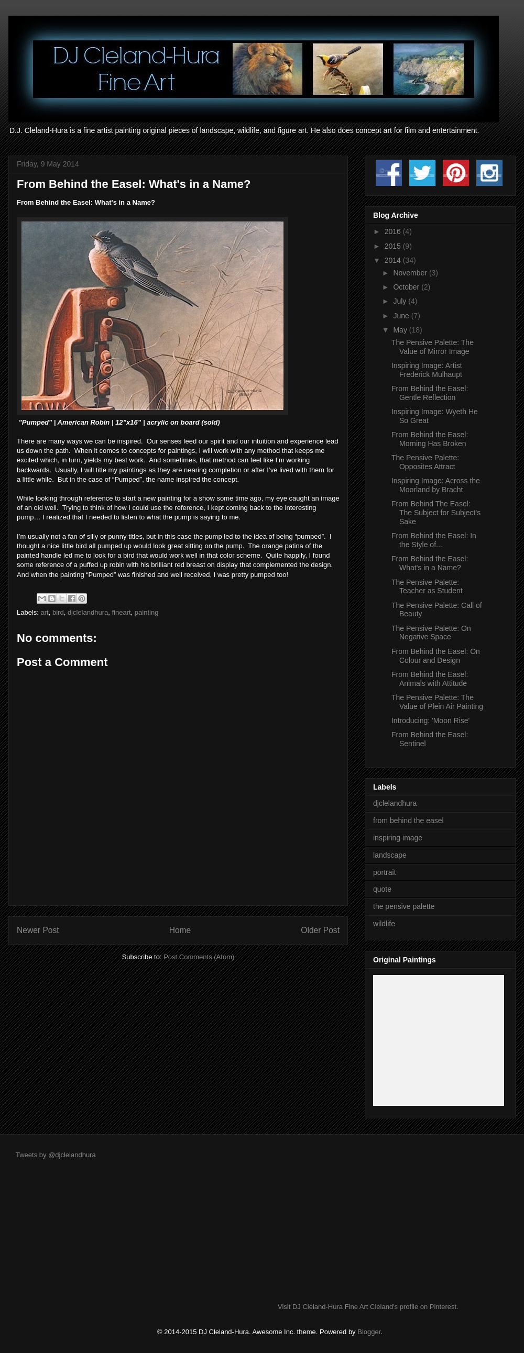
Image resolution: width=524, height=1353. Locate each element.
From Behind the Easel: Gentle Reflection (429, 393)
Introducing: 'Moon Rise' (430, 720)
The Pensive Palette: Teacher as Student (427, 586)
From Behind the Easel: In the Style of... (433, 540)
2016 (394, 231)
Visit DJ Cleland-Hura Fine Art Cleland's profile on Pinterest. (368, 1307)
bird (58, 612)
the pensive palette (404, 906)
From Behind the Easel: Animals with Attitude (429, 678)
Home (180, 930)
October (407, 287)
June (402, 316)
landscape (390, 855)
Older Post (320, 930)
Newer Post (38, 930)
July (400, 301)
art (45, 612)
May (401, 330)
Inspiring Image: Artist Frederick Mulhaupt (426, 370)
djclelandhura (88, 612)
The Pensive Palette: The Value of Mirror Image (432, 347)
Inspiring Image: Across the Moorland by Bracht (435, 485)
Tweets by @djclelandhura (56, 1155)
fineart (121, 612)
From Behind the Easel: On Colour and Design (435, 655)
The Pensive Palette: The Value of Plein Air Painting (437, 702)
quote (382, 889)
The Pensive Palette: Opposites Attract (425, 462)
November (411, 273)
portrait (384, 872)
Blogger (368, 1332)
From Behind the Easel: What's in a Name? (429, 563)
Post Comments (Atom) (198, 957)
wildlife (384, 923)
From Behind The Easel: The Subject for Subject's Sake (436, 513)
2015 (394, 246)
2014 (394, 260)
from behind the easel (408, 820)
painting (147, 612)
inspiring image (397, 838)
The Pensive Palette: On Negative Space (431, 632)
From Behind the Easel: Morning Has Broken (429, 439)
